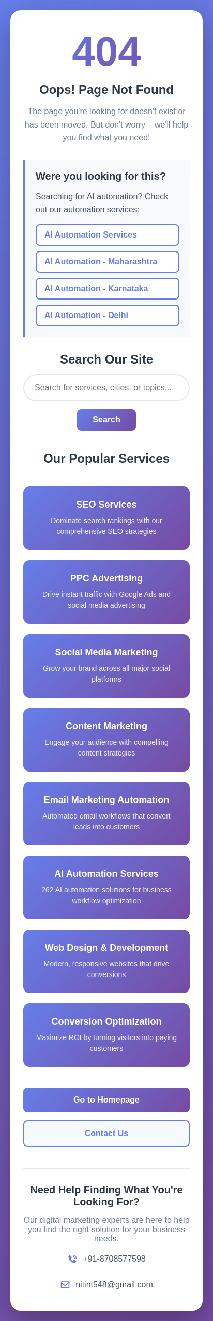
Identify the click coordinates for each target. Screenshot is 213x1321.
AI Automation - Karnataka (96, 288)
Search (106, 419)
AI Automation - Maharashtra (100, 261)
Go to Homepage (106, 1099)
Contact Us (106, 1133)
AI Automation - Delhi (86, 315)
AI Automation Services (90, 234)
